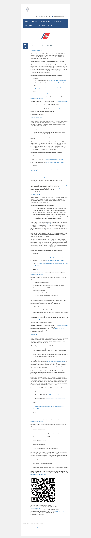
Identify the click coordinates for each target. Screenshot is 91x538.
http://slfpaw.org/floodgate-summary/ (57, 80)
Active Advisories (57, 21)
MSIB (48, 45)
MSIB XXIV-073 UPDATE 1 (36, 194)
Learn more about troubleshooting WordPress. (33, 527)
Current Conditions (31, 21)
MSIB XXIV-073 (33, 334)
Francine (35, 45)
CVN (39, 25)
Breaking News (35, 44)
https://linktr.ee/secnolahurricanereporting (56, 223)
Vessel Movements (44, 21)
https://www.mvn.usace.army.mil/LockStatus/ (45, 93)
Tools (25, 25)
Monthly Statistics (47, 25)
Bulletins (41, 44)
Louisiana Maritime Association (41, 9)
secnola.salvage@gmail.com (36, 98)
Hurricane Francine (42, 45)
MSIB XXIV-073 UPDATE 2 (36, 118)
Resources (32, 25)
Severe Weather (47, 44)
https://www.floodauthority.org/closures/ (58, 82)
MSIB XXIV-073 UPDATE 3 (36, 50)
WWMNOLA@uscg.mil (63, 101)
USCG (50, 45)
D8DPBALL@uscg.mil (59, 108)
